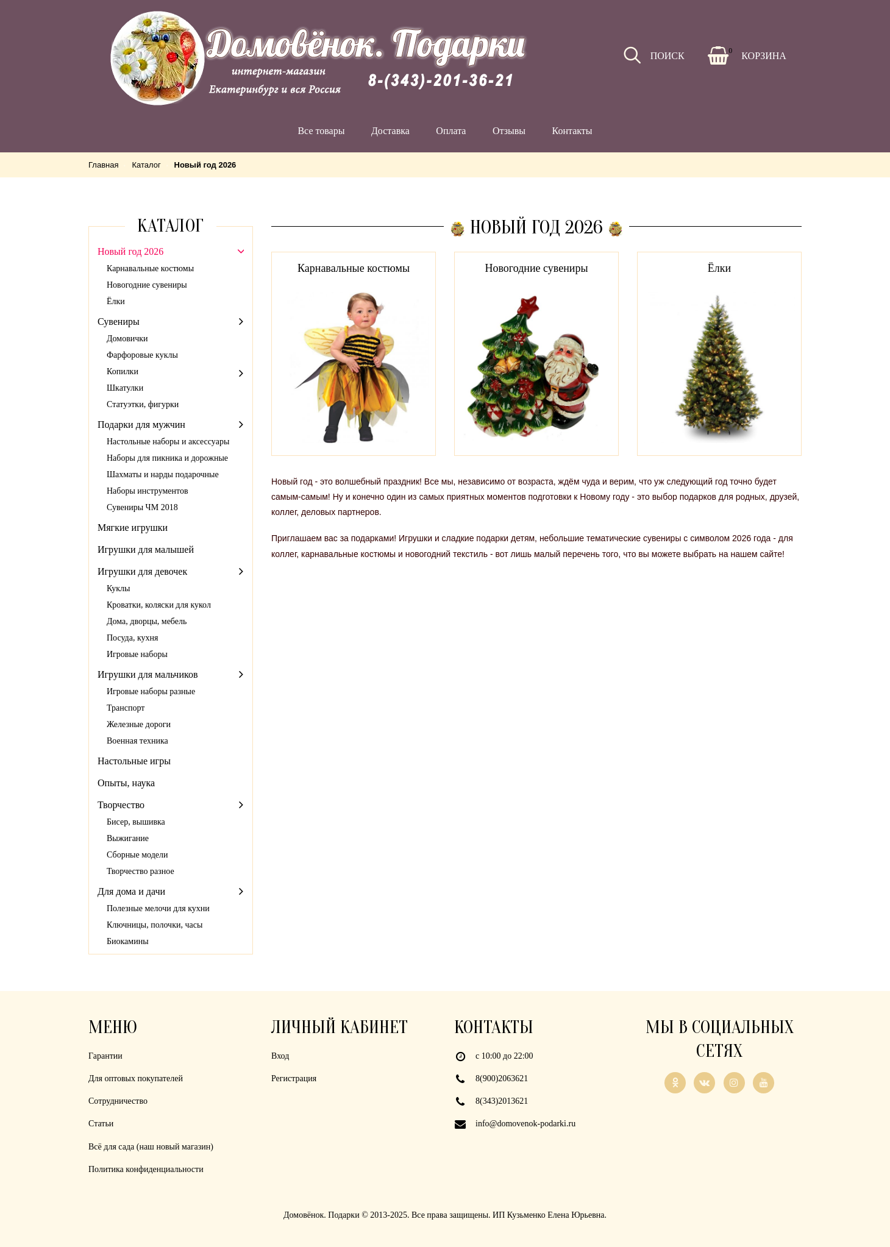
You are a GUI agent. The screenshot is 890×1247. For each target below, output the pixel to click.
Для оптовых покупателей (135, 1078)
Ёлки (719, 268)
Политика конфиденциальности (146, 1169)
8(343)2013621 (501, 1101)
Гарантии (105, 1055)
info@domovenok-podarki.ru (525, 1123)
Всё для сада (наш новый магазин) (150, 1146)
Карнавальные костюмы (353, 268)
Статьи (100, 1123)
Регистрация (293, 1078)
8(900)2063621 (501, 1078)
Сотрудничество (118, 1101)
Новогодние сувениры (536, 268)
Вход (280, 1055)
